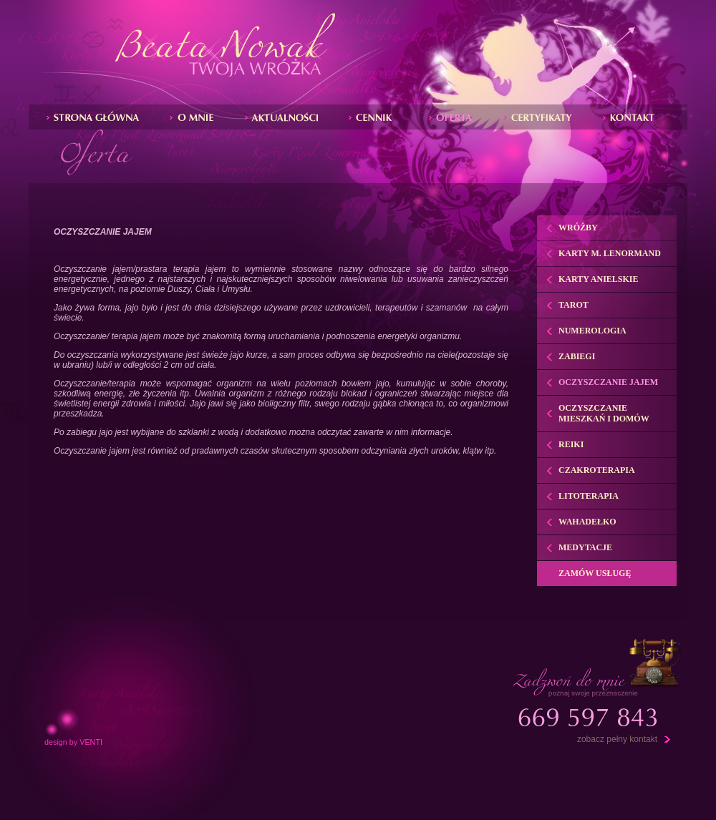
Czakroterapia (596, 470)
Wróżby (578, 228)
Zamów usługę (594, 573)
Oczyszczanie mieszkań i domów (603, 413)
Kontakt (632, 117)
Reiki (571, 444)
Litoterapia (588, 496)
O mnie (195, 117)
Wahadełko (587, 522)
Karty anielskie (598, 279)
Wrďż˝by (377, 117)
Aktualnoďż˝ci (285, 117)
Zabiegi (454, 117)
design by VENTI (73, 742)
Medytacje (585, 547)
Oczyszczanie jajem (608, 382)
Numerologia (592, 331)
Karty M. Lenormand (609, 253)
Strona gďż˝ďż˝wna (96, 117)
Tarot (573, 305)
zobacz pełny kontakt (617, 739)
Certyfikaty (541, 117)
